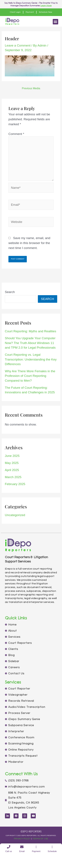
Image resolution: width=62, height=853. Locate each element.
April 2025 (12, 470)
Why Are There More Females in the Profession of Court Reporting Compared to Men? (30, 375)
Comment (16, 134)
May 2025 (12, 463)
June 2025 (12, 456)
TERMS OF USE (40, 839)
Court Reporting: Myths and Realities (30, 331)
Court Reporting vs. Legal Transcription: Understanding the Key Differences (31, 359)
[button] (55, 21)
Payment (30, 12)
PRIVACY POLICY (22, 839)
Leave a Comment (17, 45)
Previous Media (31, 88)
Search (10, 292)
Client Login (15, 12)
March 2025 (13, 477)
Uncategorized (15, 515)
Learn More (46, 5)
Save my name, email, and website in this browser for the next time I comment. (29, 243)
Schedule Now (45, 12)
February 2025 (15, 484)
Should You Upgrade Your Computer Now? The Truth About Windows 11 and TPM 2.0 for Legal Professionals (30, 342)
